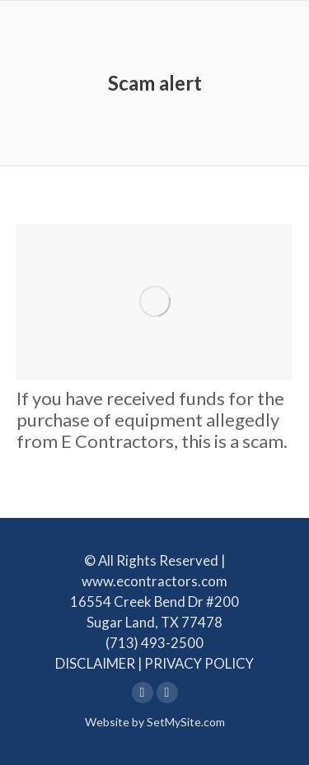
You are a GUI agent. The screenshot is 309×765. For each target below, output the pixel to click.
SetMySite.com (186, 722)
